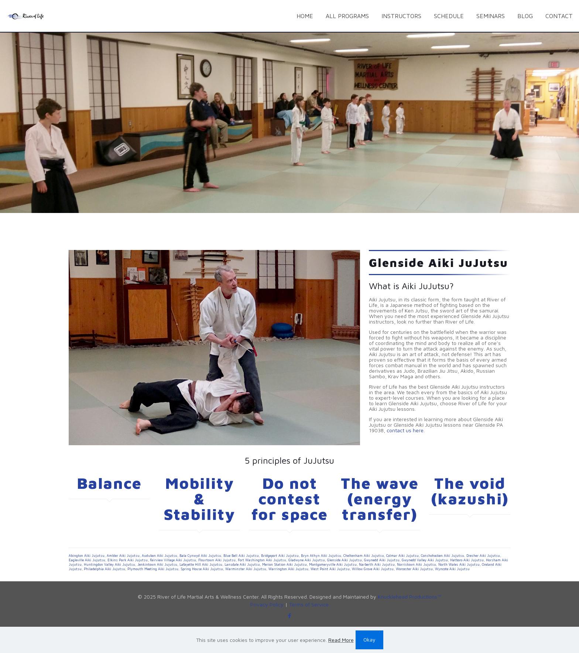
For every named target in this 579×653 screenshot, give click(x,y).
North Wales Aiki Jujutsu (459, 564)
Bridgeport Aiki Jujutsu (280, 556)
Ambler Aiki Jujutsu (123, 556)
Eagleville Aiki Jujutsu (87, 560)
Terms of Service (309, 604)
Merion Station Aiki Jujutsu (284, 564)
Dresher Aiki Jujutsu (483, 556)
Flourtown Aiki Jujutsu (217, 560)
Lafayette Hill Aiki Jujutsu (200, 564)
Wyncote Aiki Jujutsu (452, 569)
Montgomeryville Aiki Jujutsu (333, 564)
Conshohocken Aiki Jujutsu (442, 556)
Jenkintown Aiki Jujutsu (157, 564)
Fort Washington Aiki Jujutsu (262, 560)
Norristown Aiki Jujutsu (416, 564)
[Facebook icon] (289, 616)
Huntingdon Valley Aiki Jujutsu (109, 564)
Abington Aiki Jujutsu (87, 556)
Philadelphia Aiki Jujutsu (104, 569)
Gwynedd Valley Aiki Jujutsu (425, 560)
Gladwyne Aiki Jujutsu (306, 560)
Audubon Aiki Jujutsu (159, 556)
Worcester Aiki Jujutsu (414, 569)
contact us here (405, 430)
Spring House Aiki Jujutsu (202, 569)
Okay (369, 639)
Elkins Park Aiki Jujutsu (127, 560)
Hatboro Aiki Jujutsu (467, 560)
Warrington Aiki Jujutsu (288, 569)
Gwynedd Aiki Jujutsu (382, 560)
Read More (341, 640)
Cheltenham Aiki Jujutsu (363, 556)
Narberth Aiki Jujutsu (377, 564)
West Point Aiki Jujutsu (330, 569)
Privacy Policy (267, 604)
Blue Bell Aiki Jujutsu (241, 556)
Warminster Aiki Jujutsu (245, 569)
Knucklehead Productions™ (409, 596)
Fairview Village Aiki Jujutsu (173, 560)
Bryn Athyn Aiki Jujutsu (321, 556)
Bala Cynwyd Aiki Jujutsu (200, 556)
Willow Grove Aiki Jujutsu (373, 569)
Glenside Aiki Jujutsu (344, 560)
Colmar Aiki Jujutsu (402, 556)
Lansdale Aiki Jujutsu (242, 564)
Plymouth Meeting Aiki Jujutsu (152, 569)
